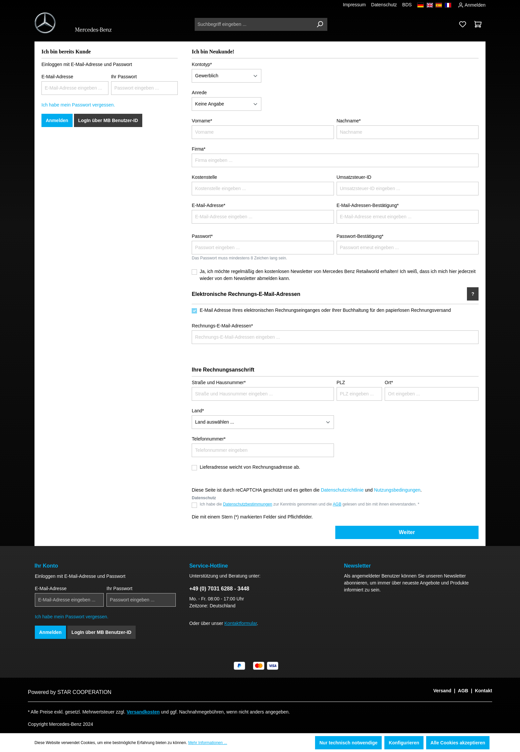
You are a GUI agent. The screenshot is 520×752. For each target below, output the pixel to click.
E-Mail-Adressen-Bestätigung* (368, 205)
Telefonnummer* (209, 439)
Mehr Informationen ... (207, 742)
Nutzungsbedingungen (397, 490)
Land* (198, 410)
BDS (407, 4)
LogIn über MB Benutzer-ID (108, 120)
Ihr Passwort (124, 76)
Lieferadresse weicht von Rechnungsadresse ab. (250, 467)
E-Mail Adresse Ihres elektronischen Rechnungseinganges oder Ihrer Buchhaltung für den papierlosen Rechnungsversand (325, 310)
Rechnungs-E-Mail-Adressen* (222, 325)
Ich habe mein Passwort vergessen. (78, 104)
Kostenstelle (204, 177)
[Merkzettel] (462, 24)
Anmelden (472, 4)
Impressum (354, 4)
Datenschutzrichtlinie (342, 490)
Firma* (198, 149)
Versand (442, 690)
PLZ (341, 382)
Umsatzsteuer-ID (354, 177)
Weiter (407, 532)
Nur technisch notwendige (348, 742)
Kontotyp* (202, 64)
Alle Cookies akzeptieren (457, 742)
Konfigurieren (404, 742)
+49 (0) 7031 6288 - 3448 (219, 588)
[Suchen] (319, 24)
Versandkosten (143, 712)
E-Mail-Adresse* (208, 205)
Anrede (199, 92)
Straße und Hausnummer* (219, 382)
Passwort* (202, 236)
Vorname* (202, 120)
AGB (337, 504)
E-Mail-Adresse (57, 76)
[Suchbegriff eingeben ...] (253, 24)
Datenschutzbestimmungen (247, 504)
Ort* (389, 382)
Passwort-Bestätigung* (360, 236)
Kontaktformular (241, 623)
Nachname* (349, 120)
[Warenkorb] (478, 24)
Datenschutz (384, 4)
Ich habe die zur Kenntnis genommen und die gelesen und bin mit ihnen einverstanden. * (309, 504)
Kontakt (483, 690)
